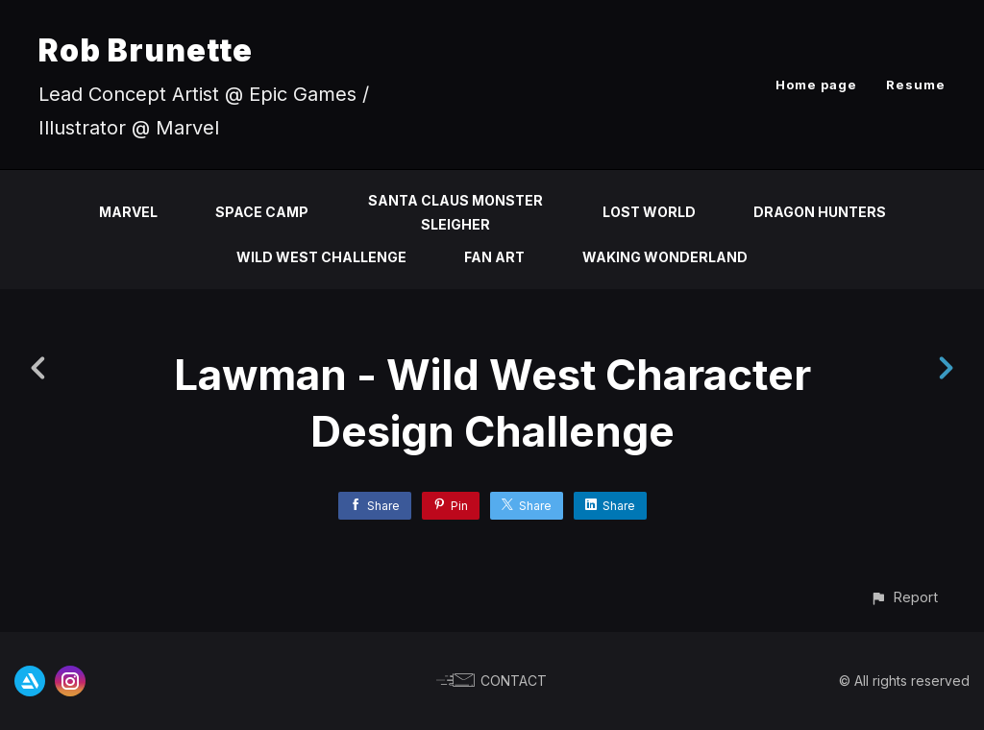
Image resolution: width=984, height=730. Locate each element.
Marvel (128, 212)
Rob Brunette (145, 50)
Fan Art (494, 257)
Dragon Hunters (819, 212)
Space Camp (261, 212)
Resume (916, 84)
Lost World (649, 212)
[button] (904, 597)
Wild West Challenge (321, 257)
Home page (816, 84)
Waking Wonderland (665, 257)
